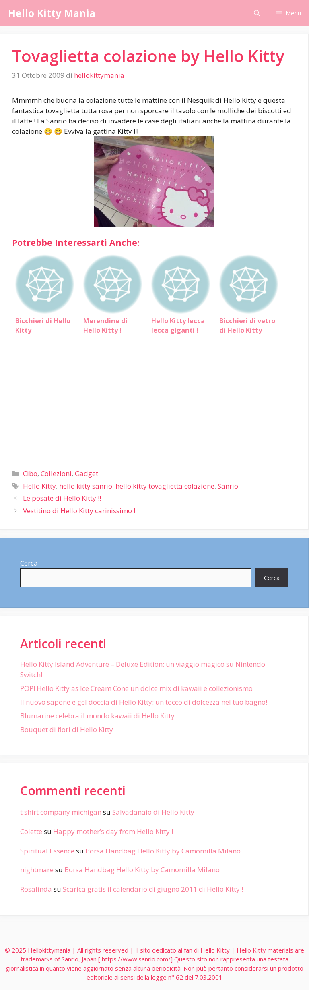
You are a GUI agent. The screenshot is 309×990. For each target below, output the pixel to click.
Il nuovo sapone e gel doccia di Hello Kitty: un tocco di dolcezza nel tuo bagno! (143, 702)
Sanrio (228, 486)
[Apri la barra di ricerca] (257, 13)
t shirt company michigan (60, 812)
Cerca (29, 563)
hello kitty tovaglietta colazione (164, 486)
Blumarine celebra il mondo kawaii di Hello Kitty (97, 715)
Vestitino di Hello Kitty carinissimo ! (79, 510)
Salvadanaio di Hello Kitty (153, 812)
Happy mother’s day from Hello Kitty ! (113, 831)
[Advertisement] (154, 397)
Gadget (86, 473)
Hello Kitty (39, 486)
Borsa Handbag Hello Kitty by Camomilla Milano (163, 850)
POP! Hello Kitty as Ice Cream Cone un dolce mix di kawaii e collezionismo (136, 688)
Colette (31, 831)
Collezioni (56, 473)
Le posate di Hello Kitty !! (62, 498)
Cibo (30, 473)
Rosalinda (36, 889)
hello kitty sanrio (85, 486)
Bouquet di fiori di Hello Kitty (66, 729)
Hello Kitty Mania (51, 13)
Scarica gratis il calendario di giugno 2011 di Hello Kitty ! (153, 889)
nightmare (37, 869)
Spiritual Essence (47, 850)
